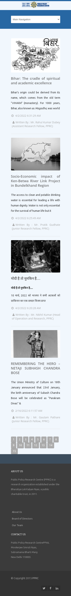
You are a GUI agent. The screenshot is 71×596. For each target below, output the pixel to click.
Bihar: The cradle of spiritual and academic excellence (35, 80)
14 (50, 445)
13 (43, 445)
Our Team (17, 525)
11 (28, 445)
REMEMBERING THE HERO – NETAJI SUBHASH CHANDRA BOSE (35, 368)
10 (20, 445)
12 (35, 445)
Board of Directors (22, 518)
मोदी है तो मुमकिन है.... (25, 278)
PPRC (35, 578)
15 (14, 451)
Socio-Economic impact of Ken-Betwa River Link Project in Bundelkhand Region (35, 181)
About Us (17, 512)
